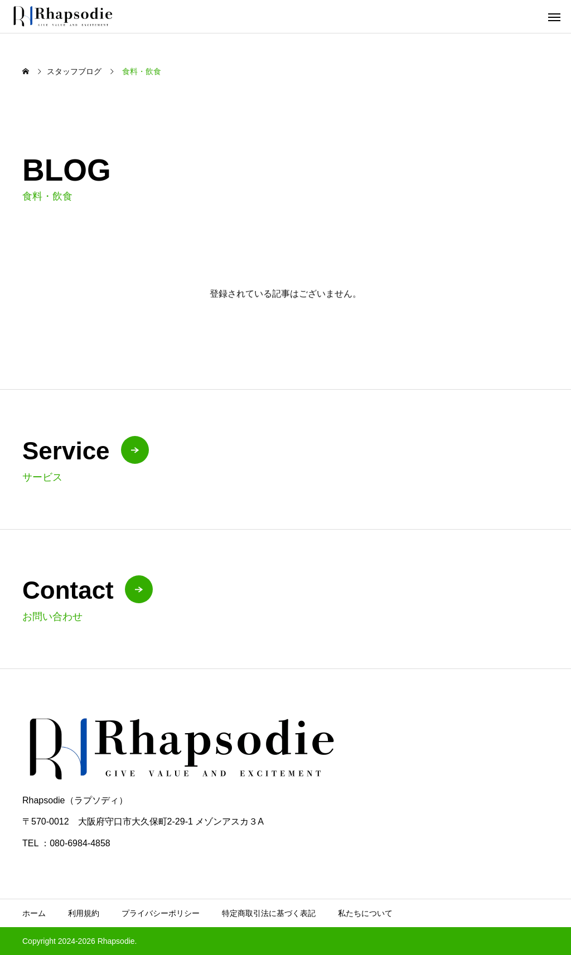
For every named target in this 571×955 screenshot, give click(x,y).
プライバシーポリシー (161, 913)
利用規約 (83, 913)
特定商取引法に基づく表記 (269, 913)
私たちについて (365, 913)
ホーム (34, 913)
